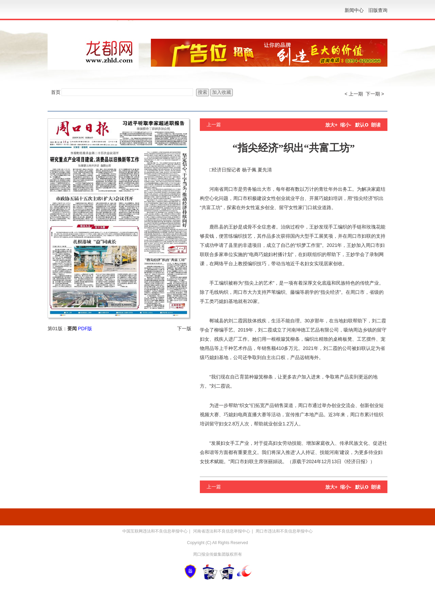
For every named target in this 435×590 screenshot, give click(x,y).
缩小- (345, 125)
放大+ (331, 125)
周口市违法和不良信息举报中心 (284, 531)
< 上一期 (354, 94)
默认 (361, 125)
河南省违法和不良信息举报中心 (221, 531)
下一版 (184, 328)
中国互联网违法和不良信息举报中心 (155, 531)
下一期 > (375, 94)
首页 (55, 92)
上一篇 (214, 124)
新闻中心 (354, 10)
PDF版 (85, 328)
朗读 (376, 125)
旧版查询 (377, 10)
